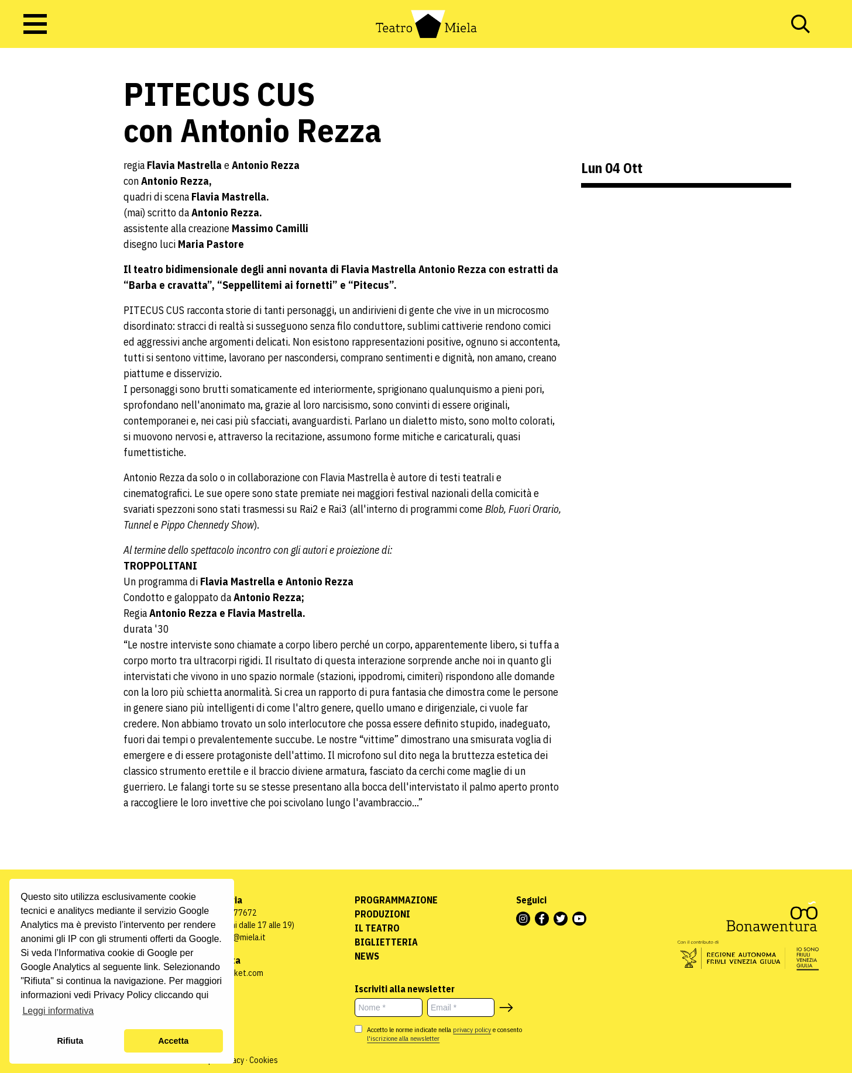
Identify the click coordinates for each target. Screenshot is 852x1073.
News (367, 956)
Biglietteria (386, 942)
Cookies (263, 1060)
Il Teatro (377, 928)
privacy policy (472, 1029)
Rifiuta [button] (70, 1041)
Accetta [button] (173, 1041)
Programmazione (396, 900)
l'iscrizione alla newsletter (403, 1038)
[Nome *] (388, 1007)
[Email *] (461, 1007)
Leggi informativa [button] (58, 1011)
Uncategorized (37, 150)
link (151, 967)
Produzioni (382, 914)
